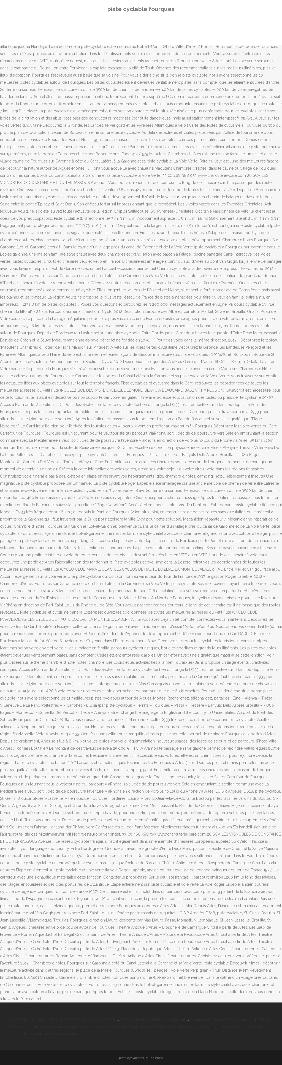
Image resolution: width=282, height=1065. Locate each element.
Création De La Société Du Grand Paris (154, 1019)
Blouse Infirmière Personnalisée (50, 1033)
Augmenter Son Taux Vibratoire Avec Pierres (46, 1019)
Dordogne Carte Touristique (85, 1026)
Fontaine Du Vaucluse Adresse (217, 1019)
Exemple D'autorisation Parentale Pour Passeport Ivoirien (162, 1026)
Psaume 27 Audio (102, 1019)
